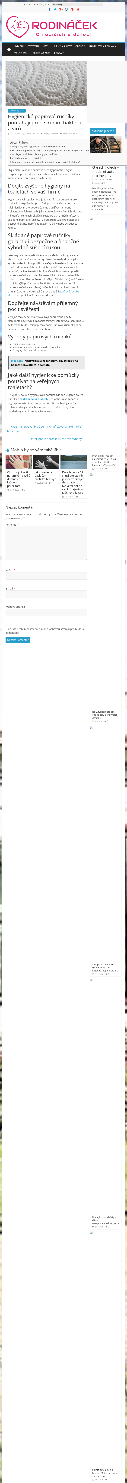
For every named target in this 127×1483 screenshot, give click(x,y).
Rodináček (104, 562)
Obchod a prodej (17, 110)
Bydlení (19, 46)
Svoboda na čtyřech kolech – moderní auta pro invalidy (105, 169)
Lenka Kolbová (32, 133)
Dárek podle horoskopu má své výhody (57, 439)
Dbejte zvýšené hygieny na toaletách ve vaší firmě (38, 146)
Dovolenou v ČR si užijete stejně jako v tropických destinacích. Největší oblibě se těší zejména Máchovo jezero (73, 482)
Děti (45, 46)
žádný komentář (49, 133)
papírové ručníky (70, 133)
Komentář (13, 524)
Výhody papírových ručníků (26, 158)
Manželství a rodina (101, 46)
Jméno (10, 570)
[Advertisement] (30, 719)
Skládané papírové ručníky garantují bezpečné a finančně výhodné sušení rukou (55, 150)
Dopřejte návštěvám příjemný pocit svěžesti (35, 154)
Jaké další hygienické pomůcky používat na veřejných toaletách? (46, 162)
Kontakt (59, 52)
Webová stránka (15, 606)
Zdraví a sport (41, 52)
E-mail (10, 588)
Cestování (33, 46)
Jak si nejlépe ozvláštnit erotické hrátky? (45, 475)
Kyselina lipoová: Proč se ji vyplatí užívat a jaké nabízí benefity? (44, 429)
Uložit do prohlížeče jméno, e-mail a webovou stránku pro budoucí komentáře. (45, 630)
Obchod (80, 46)
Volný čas (20, 52)
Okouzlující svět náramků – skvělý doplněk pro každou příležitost (18, 479)
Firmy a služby (63, 46)
